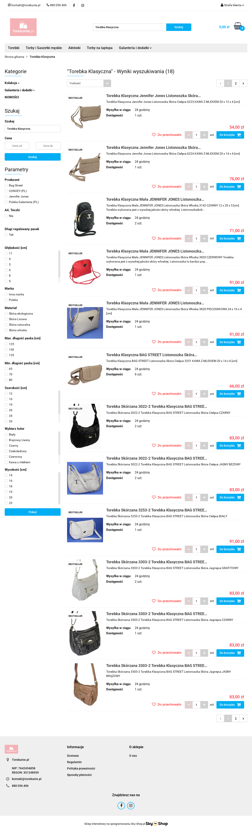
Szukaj (32, 157)
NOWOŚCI (12, 97)
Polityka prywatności (81, 768)
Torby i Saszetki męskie (44, 48)
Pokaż (33, 512)
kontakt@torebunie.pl (27, 779)
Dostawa (73, 755)
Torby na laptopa (100, 48)
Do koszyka (230, 135)
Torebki (13, 48)
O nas (133, 755)
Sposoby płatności (79, 775)
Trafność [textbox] (75, 83)
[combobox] (89, 83)
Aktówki (74, 48)
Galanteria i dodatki (135, 48)
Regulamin (74, 762)
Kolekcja (12, 83)
